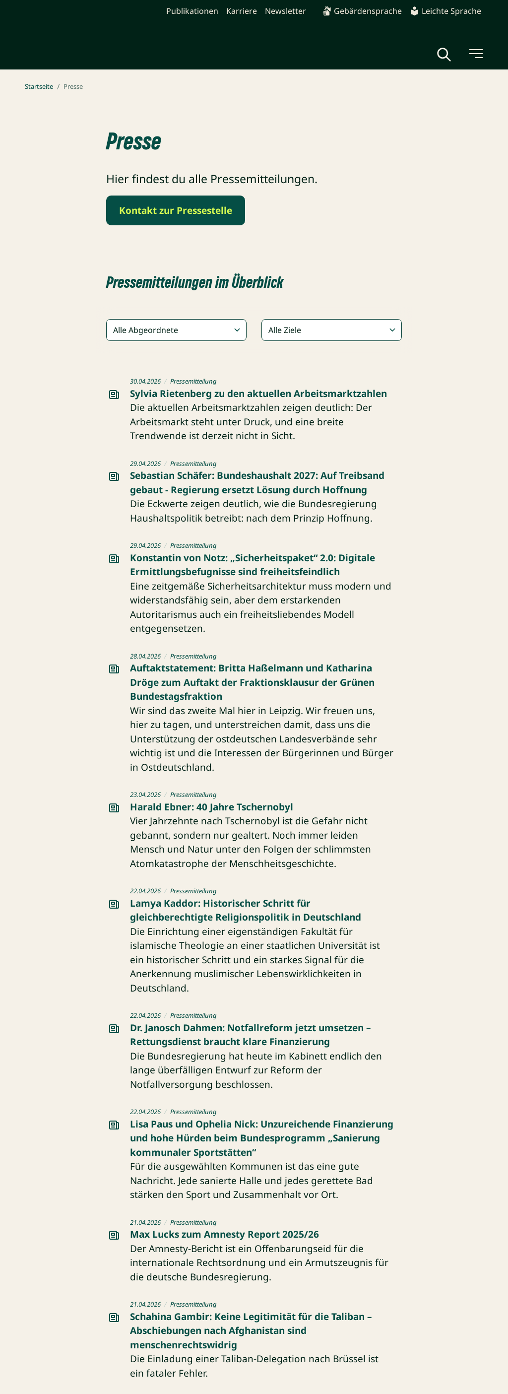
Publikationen (192, 10)
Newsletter (285, 10)
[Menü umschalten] (475, 54)
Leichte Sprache (445, 10)
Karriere (241, 10)
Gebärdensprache (362, 10)
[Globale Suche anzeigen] (444, 54)
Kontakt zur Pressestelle (175, 210)
